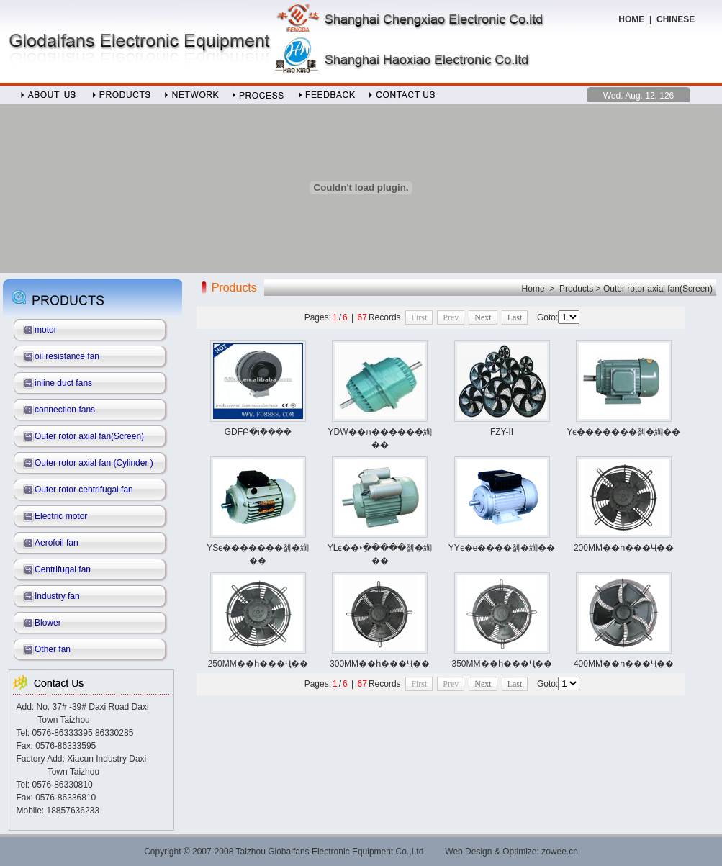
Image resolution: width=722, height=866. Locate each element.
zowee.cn (559, 852)
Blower (48, 623)
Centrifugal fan (63, 569)
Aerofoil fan (56, 543)
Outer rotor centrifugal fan (84, 489)
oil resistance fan (67, 356)
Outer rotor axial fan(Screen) (89, 436)
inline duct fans (63, 383)
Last (515, 317)
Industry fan (57, 596)
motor (46, 330)
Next (482, 317)
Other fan (53, 649)
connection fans (65, 410)
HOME (631, 19)
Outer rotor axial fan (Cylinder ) (94, 463)
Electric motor (61, 516)
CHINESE (677, 19)
